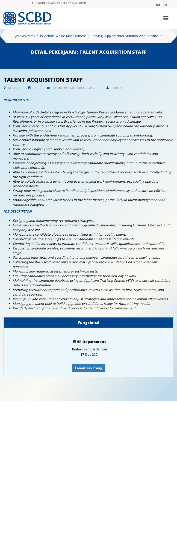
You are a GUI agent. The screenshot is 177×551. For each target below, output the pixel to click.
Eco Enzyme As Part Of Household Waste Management (50, 36)
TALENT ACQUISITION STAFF (43, 79)
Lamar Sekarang (88, 368)
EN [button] (163, 5)
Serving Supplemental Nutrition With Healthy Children (136, 36)
